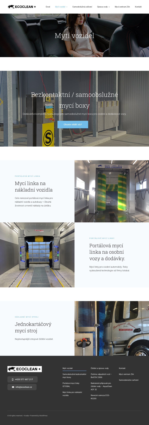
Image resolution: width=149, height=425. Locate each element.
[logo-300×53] (22, 5)
